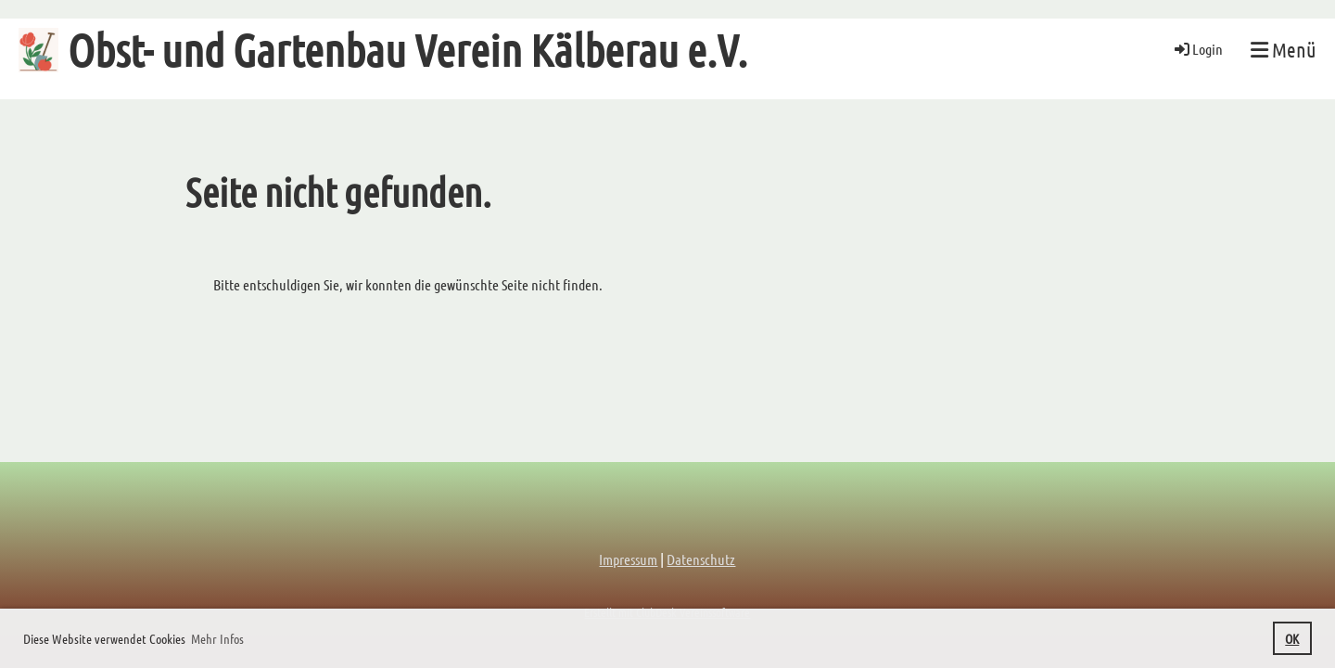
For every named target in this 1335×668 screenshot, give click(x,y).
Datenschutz (701, 559)
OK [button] (1292, 638)
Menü (1283, 49)
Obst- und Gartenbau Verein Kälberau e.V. (407, 49)
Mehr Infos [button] (217, 638)
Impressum (628, 559)
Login (1197, 49)
